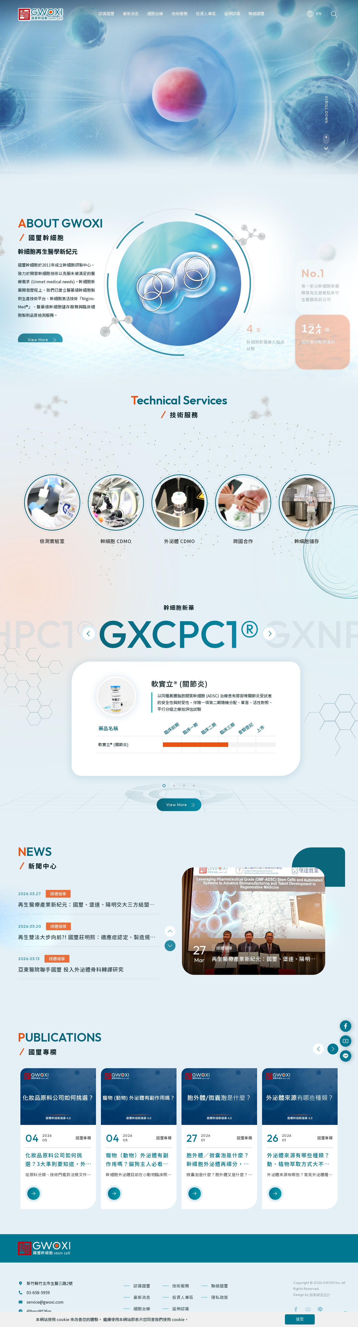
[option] (179, 91)
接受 (300, 1319)
